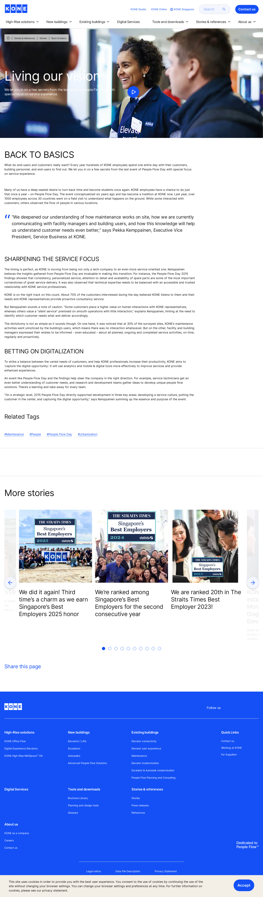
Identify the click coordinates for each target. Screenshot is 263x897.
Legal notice (93, 871)
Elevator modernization (145, 763)
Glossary (73, 812)
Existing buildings (145, 732)
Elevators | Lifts (77, 741)
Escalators (74, 748)
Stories (43, 38)
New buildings (78, 732)
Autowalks (74, 755)
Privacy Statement (166, 871)
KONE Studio (138, 9)
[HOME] (8, 38)
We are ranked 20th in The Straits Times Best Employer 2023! (206, 599)
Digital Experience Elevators (21, 748)
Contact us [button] (247, 9)
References (138, 812)
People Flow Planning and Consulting (154, 777)
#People (35, 434)
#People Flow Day (59, 434)
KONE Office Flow (15, 741)
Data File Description (127, 871)
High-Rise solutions (19, 732)
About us (11, 824)
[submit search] (224, 9)
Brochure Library (78, 798)
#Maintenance (14, 434)
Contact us (10, 847)
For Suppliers (229, 754)
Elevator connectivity (144, 741)
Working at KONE (231, 747)
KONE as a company (16, 833)
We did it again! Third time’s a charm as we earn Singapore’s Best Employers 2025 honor (53, 603)
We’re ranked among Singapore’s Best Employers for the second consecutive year (129, 603)
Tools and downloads (84, 789)
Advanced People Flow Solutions (87, 763)
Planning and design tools (83, 805)
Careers (9, 840)
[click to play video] (133, 92)
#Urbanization (87, 434)
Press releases (140, 805)
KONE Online (159, 9)
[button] (23, 22)
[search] (212, 9)
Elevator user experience (146, 748)
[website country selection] (181, 9)
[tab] (103, 653)
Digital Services (16, 789)
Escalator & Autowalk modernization (153, 770)
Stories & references (24, 38)
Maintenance (139, 755)
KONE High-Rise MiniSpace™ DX (23, 755)
